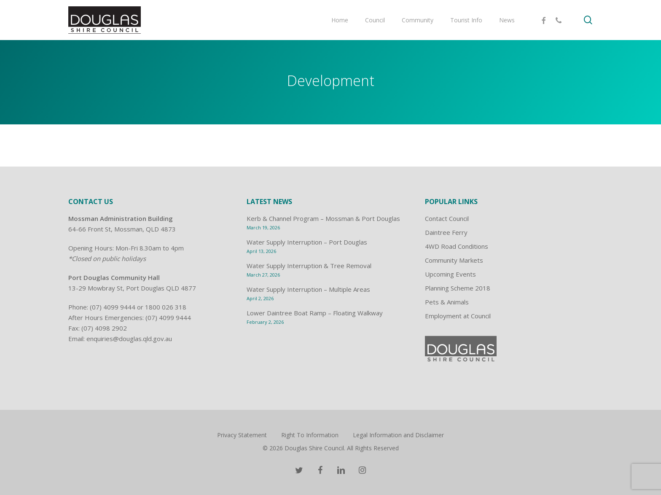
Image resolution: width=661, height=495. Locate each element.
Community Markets (454, 260)
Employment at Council (458, 316)
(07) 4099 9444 (112, 307)
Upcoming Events (450, 274)
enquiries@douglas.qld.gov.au (129, 338)
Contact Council (447, 218)
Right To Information (310, 435)
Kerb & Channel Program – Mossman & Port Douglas (323, 218)
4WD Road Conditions (456, 246)
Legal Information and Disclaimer (398, 435)
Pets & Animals (447, 302)
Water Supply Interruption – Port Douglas (307, 242)
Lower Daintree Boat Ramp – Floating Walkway (315, 313)
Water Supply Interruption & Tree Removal (309, 265)
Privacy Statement (242, 435)
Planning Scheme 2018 (457, 288)
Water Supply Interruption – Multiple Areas (308, 289)
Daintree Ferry (446, 232)
